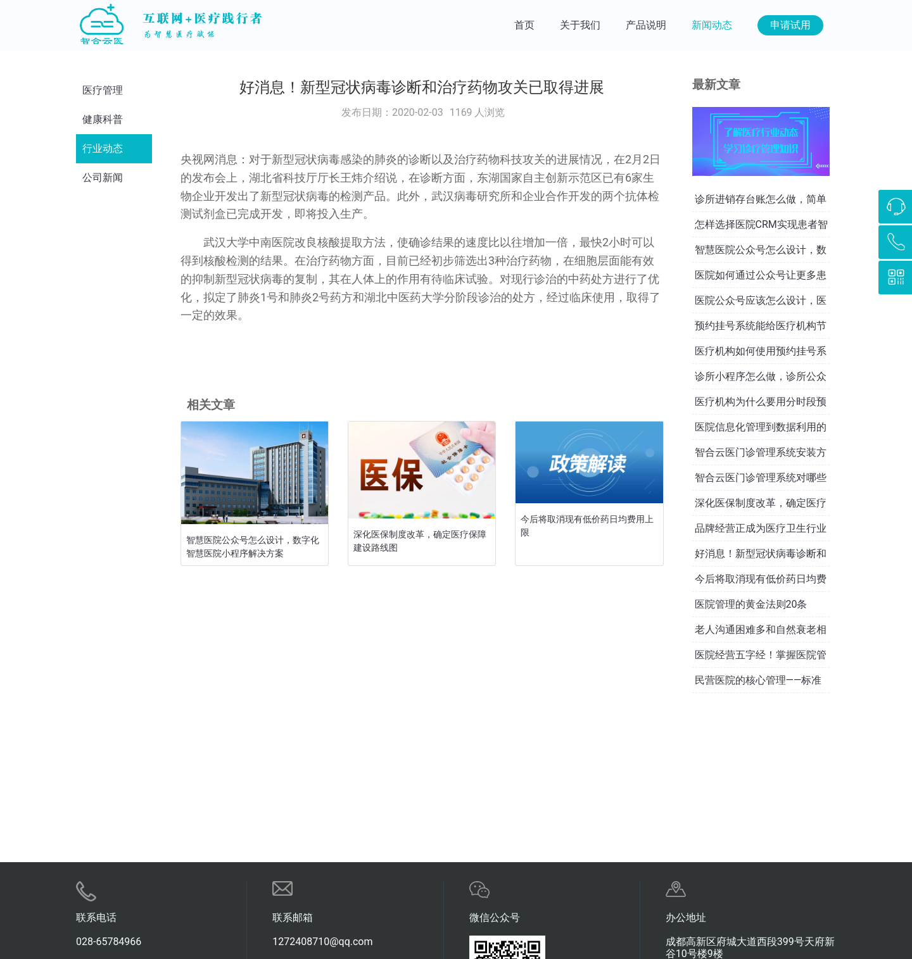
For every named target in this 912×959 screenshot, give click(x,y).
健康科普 (102, 119)
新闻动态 (712, 25)
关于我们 (580, 25)
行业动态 (102, 148)
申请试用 (790, 25)
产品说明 (646, 25)
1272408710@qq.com (322, 942)
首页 (524, 25)
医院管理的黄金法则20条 (751, 604)
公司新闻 (102, 178)
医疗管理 (102, 90)
